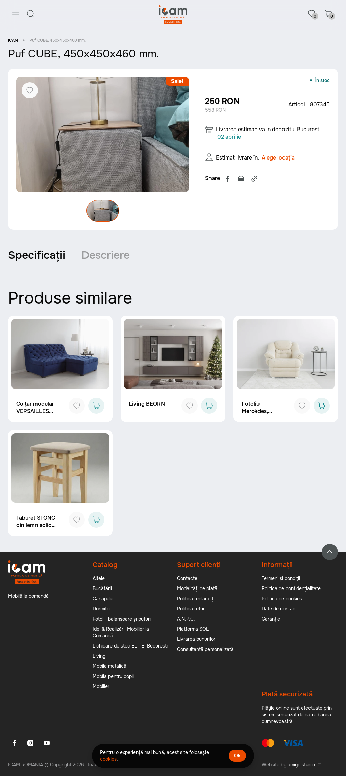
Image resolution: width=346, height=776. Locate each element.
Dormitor (102, 609)
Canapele (103, 599)
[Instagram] (30, 743)
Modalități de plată (197, 588)
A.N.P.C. (186, 619)
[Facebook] (14, 743)
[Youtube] (47, 743)
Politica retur (191, 609)
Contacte (187, 578)
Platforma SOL (193, 629)
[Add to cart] (96, 406)
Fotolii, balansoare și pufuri (122, 619)
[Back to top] (330, 552)
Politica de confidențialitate (291, 588)
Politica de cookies (282, 599)
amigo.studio (301, 764)
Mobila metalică (109, 666)
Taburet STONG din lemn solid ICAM (35, 525)
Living (99, 656)
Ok (237, 756)
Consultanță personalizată (205, 649)
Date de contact (279, 609)
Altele (99, 578)
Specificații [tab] (36, 255)
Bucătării (102, 588)
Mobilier (101, 686)
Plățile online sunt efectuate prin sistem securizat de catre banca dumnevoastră (297, 714)
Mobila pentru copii (113, 676)
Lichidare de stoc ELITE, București (130, 646)
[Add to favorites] (77, 406)
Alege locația (278, 157)
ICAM (13, 40)
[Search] (30, 13)
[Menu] (15, 13)
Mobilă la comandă (28, 596)
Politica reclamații (196, 599)
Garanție (271, 619)
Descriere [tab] (105, 255)
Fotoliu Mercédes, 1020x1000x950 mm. (262, 415)
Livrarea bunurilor (196, 639)
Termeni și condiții (281, 578)
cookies (108, 759)
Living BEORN (147, 403)
